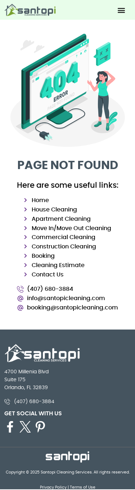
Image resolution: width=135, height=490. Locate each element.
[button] (121, 10)
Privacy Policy (53, 487)
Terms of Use (82, 487)
